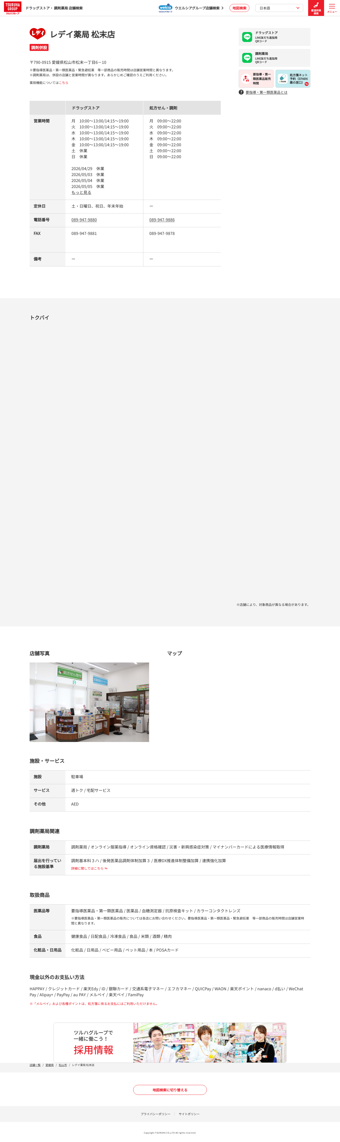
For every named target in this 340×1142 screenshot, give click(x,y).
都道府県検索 (316, 8)
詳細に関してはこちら (89, 868)
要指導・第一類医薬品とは (263, 92)
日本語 (280, 7)
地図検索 (239, 7)
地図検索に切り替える (170, 1089)
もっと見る (81, 192)
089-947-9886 (162, 219)
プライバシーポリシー (155, 1114)
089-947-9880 (84, 219)
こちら (63, 82)
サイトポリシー (189, 1114)
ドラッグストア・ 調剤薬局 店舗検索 (43, 7)
